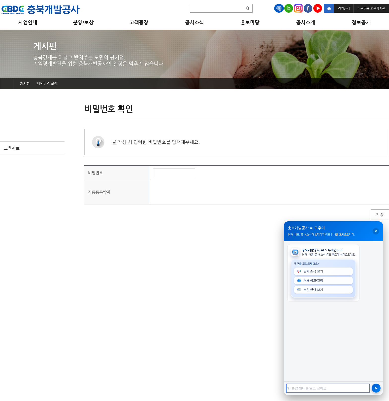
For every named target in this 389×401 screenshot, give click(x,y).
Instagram (298, 8)
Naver (288, 8)
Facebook (308, 8)
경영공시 (344, 8)
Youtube (318, 8)
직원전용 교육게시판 (371, 8)
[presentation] (190, 192)
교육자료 (12, 148)
